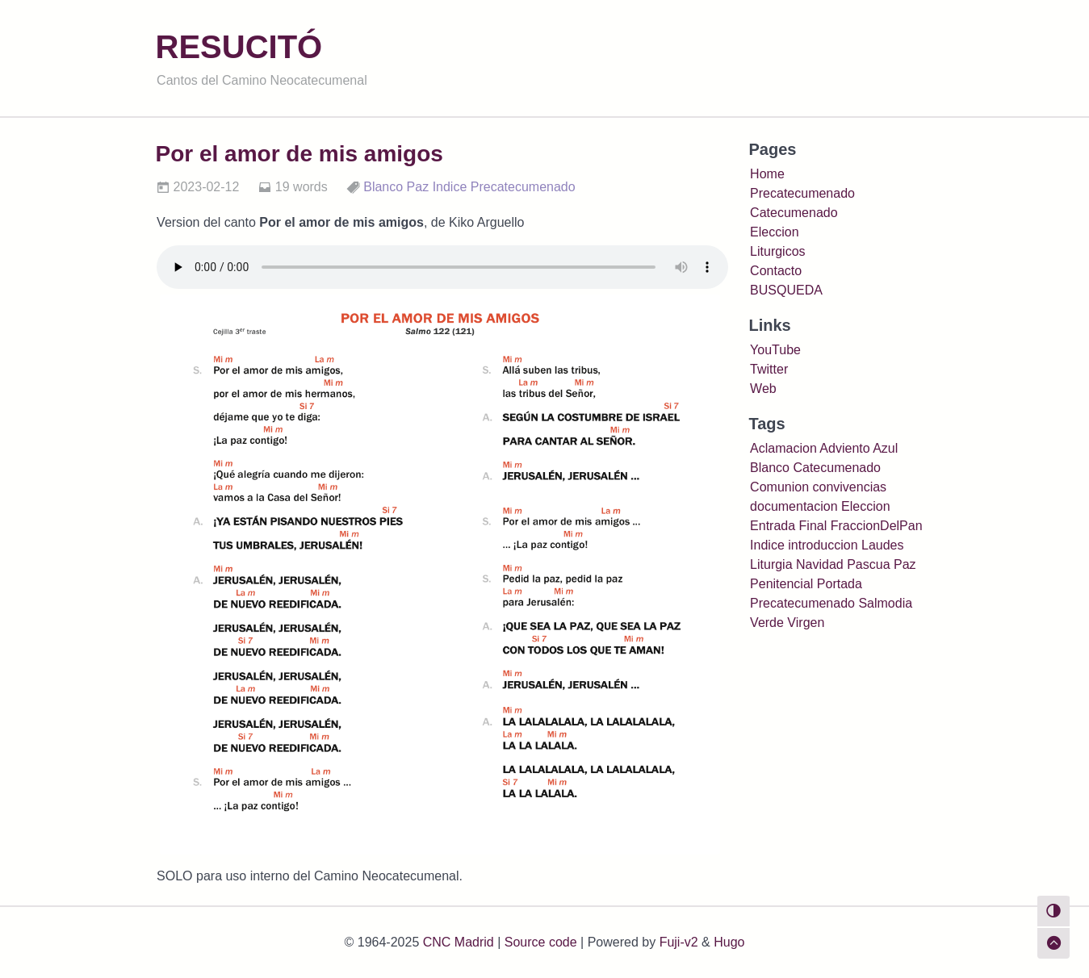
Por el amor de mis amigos (299, 153)
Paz (418, 187)
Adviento (844, 448)
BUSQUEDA (786, 290)
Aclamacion (783, 448)
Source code (541, 942)
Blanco (383, 187)
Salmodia (885, 603)
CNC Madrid (458, 942)
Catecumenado (794, 212)
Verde (767, 622)
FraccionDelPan (877, 526)
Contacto (776, 271)
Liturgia (771, 564)
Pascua (868, 564)
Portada (839, 584)
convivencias (849, 487)
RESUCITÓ (239, 47)
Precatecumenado (523, 187)
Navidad (820, 564)
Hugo (729, 942)
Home (767, 174)
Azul (885, 448)
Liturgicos (777, 251)
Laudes (882, 545)
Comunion (779, 487)
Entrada (772, 526)
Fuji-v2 (679, 942)
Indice (450, 187)
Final (813, 526)
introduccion (822, 545)
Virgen (805, 622)
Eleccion (774, 232)
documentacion (794, 506)
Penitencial (781, 584)
